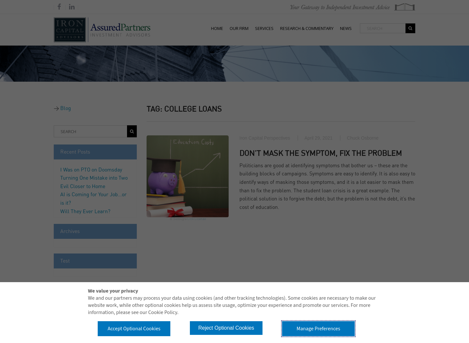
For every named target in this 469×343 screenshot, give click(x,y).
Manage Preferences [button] (318, 328)
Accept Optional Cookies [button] (133, 328)
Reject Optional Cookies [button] (226, 328)
